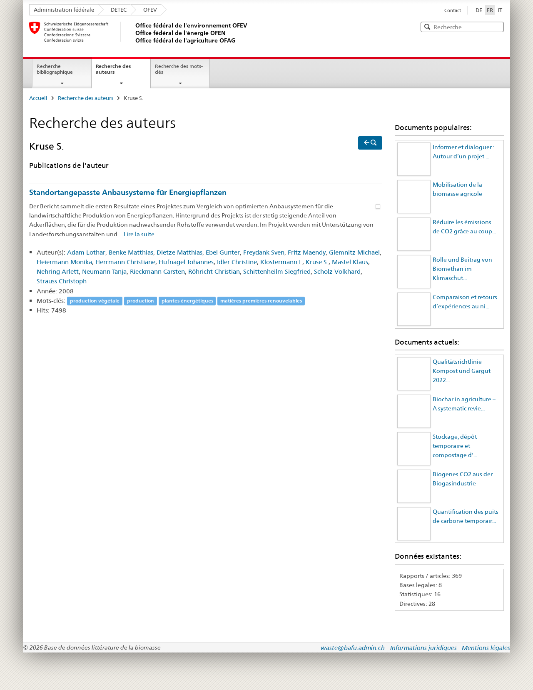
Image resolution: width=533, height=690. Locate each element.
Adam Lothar (86, 252)
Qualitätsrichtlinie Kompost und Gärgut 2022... (462, 371)
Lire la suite (139, 234)
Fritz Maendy (307, 252)
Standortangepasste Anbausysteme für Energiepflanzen (128, 192)
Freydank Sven (263, 252)
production (140, 301)
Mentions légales (486, 648)
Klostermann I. (281, 262)
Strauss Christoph (62, 281)
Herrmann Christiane (125, 262)
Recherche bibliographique (55, 69)
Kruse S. (317, 262)
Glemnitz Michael (354, 252)
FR (491, 9)
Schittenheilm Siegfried (277, 271)
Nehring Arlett (58, 271)
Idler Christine (237, 262)
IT (500, 10)
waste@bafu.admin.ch (353, 648)
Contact (452, 10)
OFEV (150, 9)
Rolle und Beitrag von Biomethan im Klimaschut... (462, 269)
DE (479, 10)
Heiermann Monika (64, 262)
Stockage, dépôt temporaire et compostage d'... (455, 446)
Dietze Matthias (179, 252)
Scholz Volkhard (337, 271)
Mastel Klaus (350, 262)
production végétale (95, 301)
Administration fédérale (64, 9)
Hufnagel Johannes (186, 262)
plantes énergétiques (187, 301)
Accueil (38, 98)
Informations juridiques (423, 648)
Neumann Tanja (104, 271)
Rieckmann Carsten (157, 271)
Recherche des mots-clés (179, 69)
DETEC (119, 9)
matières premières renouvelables (261, 301)
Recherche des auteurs (113, 69)
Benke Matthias (131, 252)
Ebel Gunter (223, 252)
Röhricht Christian (214, 271)
